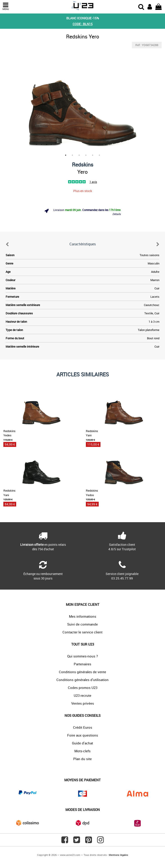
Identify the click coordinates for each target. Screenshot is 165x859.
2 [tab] (72, 155)
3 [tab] (79, 155)
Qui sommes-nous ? (82, 656)
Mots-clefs (82, 751)
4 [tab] (86, 155)
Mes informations (82, 616)
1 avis (93, 182)
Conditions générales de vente (82, 672)
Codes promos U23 (82, 687)
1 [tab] (65, 155)
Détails (116, 214)
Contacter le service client (82, 632)
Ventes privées (82, 703)
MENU (5, 6)
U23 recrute (82, 695)
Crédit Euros (82, 727)
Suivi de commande (82, 624)
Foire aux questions (82, 735)
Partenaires (82, 664)
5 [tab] (92, 155)
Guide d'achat (82, 743)
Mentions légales (118, 855)
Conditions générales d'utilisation (82, 679)
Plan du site (82, 759)
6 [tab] (99, 155)
